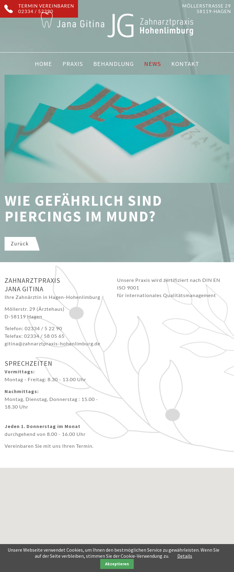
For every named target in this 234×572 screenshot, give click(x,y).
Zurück (20, 243)
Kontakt (185, 63)
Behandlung (113, 63)
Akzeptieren (117, 564)
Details (184, 556)
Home (43, 63)
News (152, 63)
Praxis (72, 63)
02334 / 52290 (35, 11)
